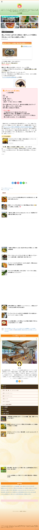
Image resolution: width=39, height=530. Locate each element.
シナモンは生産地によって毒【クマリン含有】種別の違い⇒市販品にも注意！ (16, 496)
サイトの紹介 (6, 413)
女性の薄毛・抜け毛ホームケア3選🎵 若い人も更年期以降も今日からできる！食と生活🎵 (18, 494)
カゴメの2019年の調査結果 (9, 77)
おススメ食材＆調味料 (7, 406)
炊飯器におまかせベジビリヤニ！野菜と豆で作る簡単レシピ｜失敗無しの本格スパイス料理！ (19, 490)
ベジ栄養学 (5, 409)
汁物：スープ (5, 400)
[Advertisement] (11, 171)
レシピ (4, 188)
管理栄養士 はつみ (27, 46)
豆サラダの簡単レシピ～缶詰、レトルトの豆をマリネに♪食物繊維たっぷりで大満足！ (20, 328)
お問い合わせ (6, 415)
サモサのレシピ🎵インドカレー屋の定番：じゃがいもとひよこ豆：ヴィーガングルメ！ (18, 492)
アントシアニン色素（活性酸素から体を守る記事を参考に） (18, 127)
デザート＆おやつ (6, 403)
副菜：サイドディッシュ (9, 188)
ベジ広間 (19, 13)
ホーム (4, 387)
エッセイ (5, 411)
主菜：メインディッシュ (7, 395)
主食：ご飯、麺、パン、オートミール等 (10, 392)
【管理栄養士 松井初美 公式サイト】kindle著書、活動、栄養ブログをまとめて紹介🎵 (17, 488)
